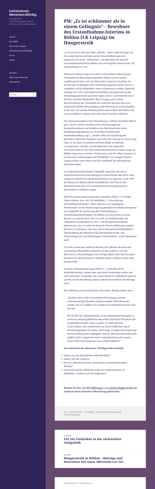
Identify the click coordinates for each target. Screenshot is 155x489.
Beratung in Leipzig (17, 46)
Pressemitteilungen (72, 414)
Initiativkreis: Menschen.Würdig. (23, 13)
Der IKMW (13, 41)
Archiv (12, 60)
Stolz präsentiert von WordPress (78, 483)
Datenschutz (14, 82)
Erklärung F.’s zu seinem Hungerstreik (111, 387)
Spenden (13, 73)
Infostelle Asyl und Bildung (20, 50)
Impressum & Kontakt (18, 77)
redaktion (91, 412)
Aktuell (12, 37)
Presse (12, 55)
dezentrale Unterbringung (110, 412)
